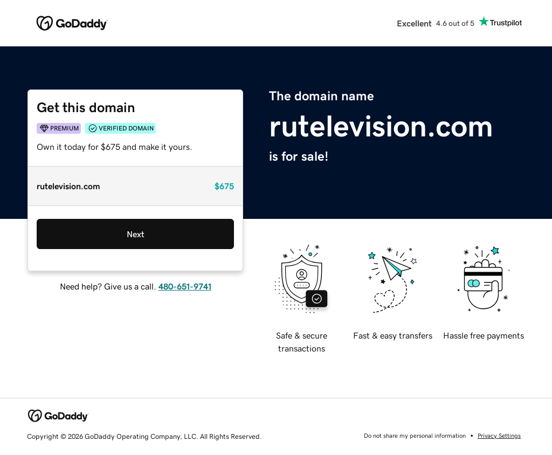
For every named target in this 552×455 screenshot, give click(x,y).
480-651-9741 (184, 286)
